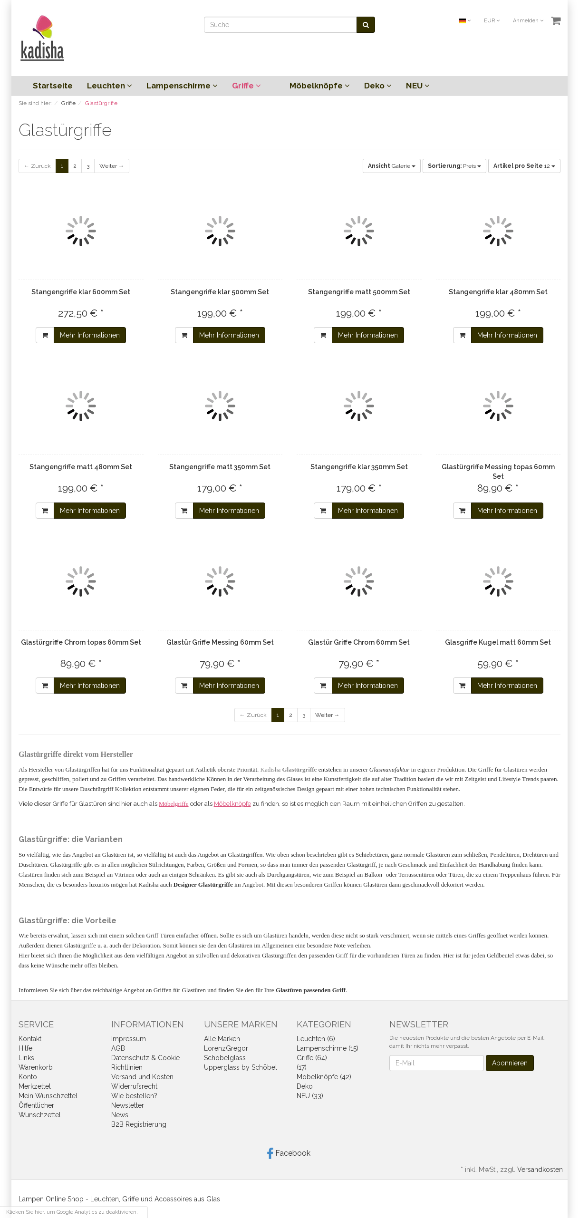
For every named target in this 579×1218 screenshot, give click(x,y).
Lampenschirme (182, 85)
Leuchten (109, 85)
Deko (378, 85)
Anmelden (528, 21)
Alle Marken (222, 1039)
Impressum (128, 1039)
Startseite (53, 85)
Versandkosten (540, 1169)
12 (524, 166)
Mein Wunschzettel (48, 1096)
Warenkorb (36, 1067)
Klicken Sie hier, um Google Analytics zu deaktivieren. (72, 1212)
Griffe (246, 85)
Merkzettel (35, 1086)
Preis (454, 166)
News (119, 1115)
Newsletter (127, 1105)
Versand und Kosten (142, 1077)
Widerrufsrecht (134, 1086)
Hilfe (25, 1048)
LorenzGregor (226, 1048)
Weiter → (111, 166)
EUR (492, 21)
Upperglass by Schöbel (240, 1067)
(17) (302, 1067)
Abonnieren (510, 1063)
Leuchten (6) (316, 1039)
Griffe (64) (312, 1058)
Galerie (391, 166)
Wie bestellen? (134, 1096)
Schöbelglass (225, 1058)
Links (26, 1058)
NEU (418, 85)
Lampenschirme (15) (327, 1048)
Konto (28, 1077)
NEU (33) (310, 1096)
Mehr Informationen (90, 335)
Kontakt (30, 1039)
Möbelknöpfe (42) (324, 1077)
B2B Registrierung (138, 1124)
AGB (118, 1048)
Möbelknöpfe (320, 85)
